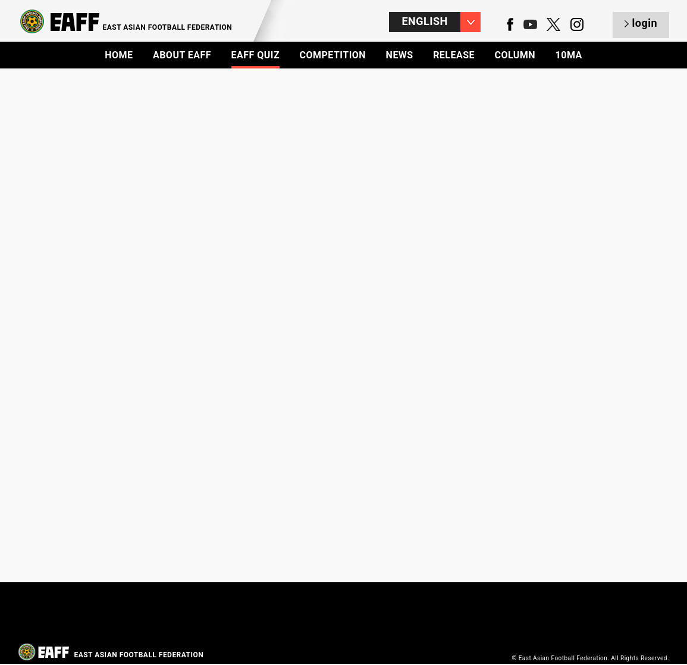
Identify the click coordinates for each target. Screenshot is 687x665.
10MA (569, 55)
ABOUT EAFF (182, 55)
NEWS (399, 55)
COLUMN (514, 55)
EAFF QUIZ (255, 55)
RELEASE (454, 55)
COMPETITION (333, 55)
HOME (119, 55)
